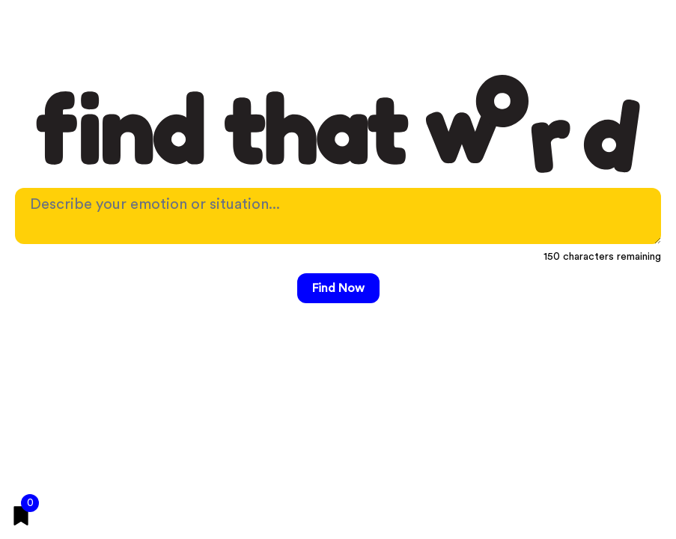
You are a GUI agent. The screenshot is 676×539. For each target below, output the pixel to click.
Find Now (338, 288)
